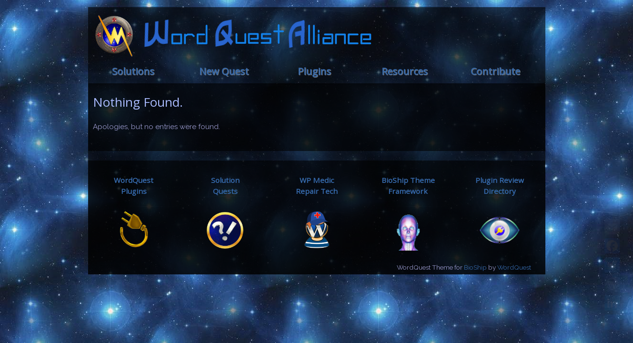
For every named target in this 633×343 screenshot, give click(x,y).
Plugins (314, 71)
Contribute (495, 71)
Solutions (133, 71)
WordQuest (514, 267)
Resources (405, 71)
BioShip (475, 267)
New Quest (224, 71)
